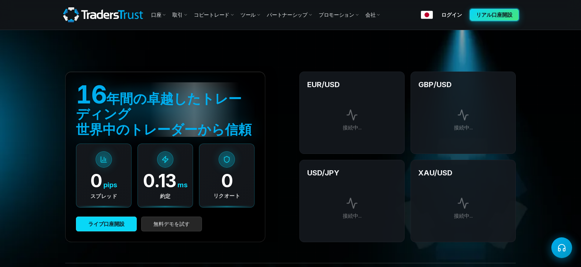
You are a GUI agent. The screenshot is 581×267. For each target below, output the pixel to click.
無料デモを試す (171, 224)
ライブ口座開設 (106, 224)
